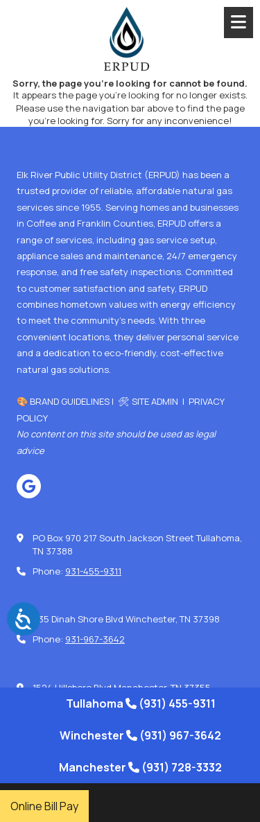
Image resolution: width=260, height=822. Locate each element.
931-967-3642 (95, 639)
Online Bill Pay (44, 806)
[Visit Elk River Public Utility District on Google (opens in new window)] (29, 486)
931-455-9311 (93, 571)
